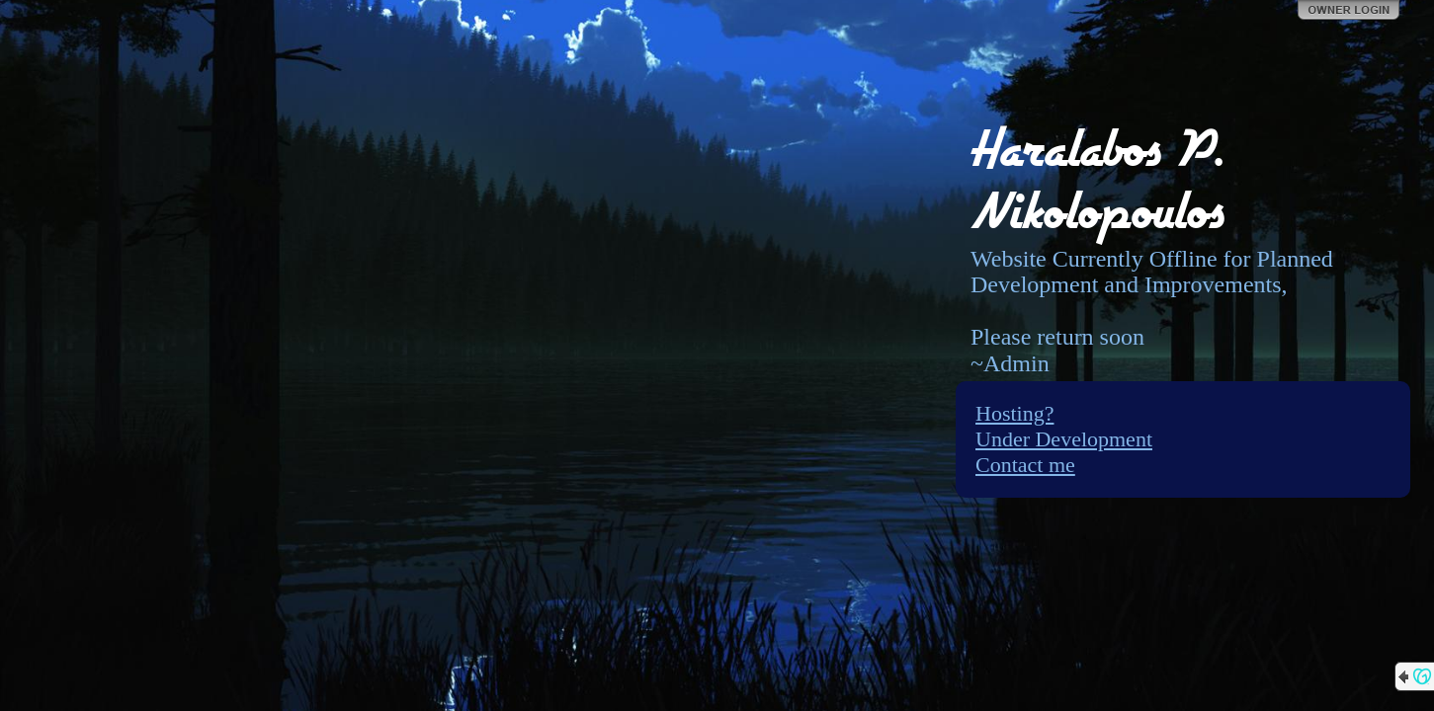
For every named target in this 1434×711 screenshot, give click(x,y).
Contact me (1025, 464)
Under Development (1063, 439)
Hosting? (1014, 413)
